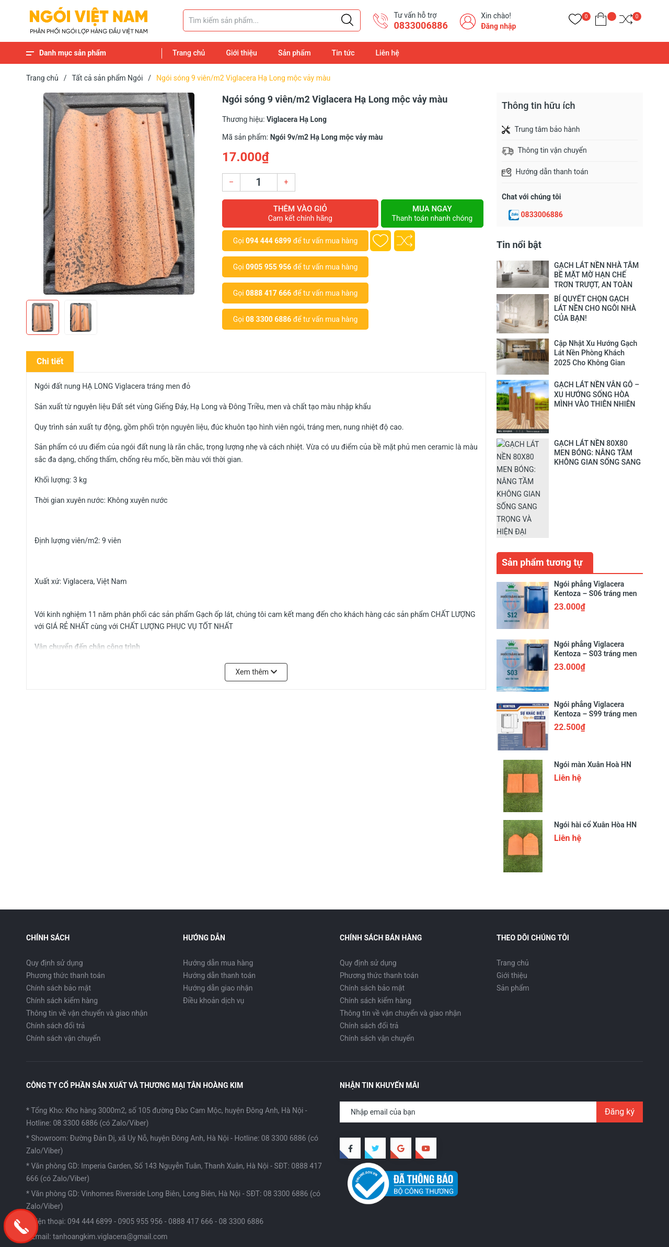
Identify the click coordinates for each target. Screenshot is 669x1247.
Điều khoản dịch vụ (213, 929)
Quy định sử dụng (54, 891)
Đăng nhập (498, 26)
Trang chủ (188, 53)
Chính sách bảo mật (58, 917)
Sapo (284, 1231)
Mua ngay (432, 213)
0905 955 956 (268, 267)
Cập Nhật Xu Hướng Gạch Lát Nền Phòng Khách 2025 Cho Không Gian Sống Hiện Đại (595, 353)
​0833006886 (420, 25)
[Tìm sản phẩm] (271, 20)
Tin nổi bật (519, 244)
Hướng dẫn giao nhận (218, 917)
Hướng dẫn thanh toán (219, 904)
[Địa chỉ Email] (491, 1040)
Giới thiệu (241, 53)
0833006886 (542, 214)
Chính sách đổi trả (55, 954)
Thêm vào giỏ (300, 213)
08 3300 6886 (268, 319)
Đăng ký (620, 1040)
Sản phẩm (294, 53)
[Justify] (347, 20)
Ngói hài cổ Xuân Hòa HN (595, 753)
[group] (119, 194)
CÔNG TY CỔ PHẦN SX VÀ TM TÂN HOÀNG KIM (159, 1231)
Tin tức (343, 53)
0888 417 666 (268, 293)
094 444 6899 (268, 241)
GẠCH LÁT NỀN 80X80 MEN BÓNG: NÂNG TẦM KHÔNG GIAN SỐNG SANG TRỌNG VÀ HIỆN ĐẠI (597, 453)
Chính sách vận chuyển (63, 967)
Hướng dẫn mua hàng (218, 891)
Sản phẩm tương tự (542, 491)
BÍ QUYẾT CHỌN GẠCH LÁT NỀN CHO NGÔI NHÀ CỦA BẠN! (595, 308)
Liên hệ (387, 53)
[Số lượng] (258, 182)
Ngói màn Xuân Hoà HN (592, 693)
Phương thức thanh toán (65, 904)
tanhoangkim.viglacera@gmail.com (110, 1165)
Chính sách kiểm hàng (62, 929)
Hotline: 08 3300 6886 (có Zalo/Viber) (87, 1051)
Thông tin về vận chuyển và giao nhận (86, 942)
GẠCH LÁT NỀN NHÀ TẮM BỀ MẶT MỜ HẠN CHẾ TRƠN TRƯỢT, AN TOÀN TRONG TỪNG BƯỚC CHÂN (596, 275)
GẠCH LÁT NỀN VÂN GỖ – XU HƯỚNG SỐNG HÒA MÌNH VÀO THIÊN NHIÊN (596, 394)
